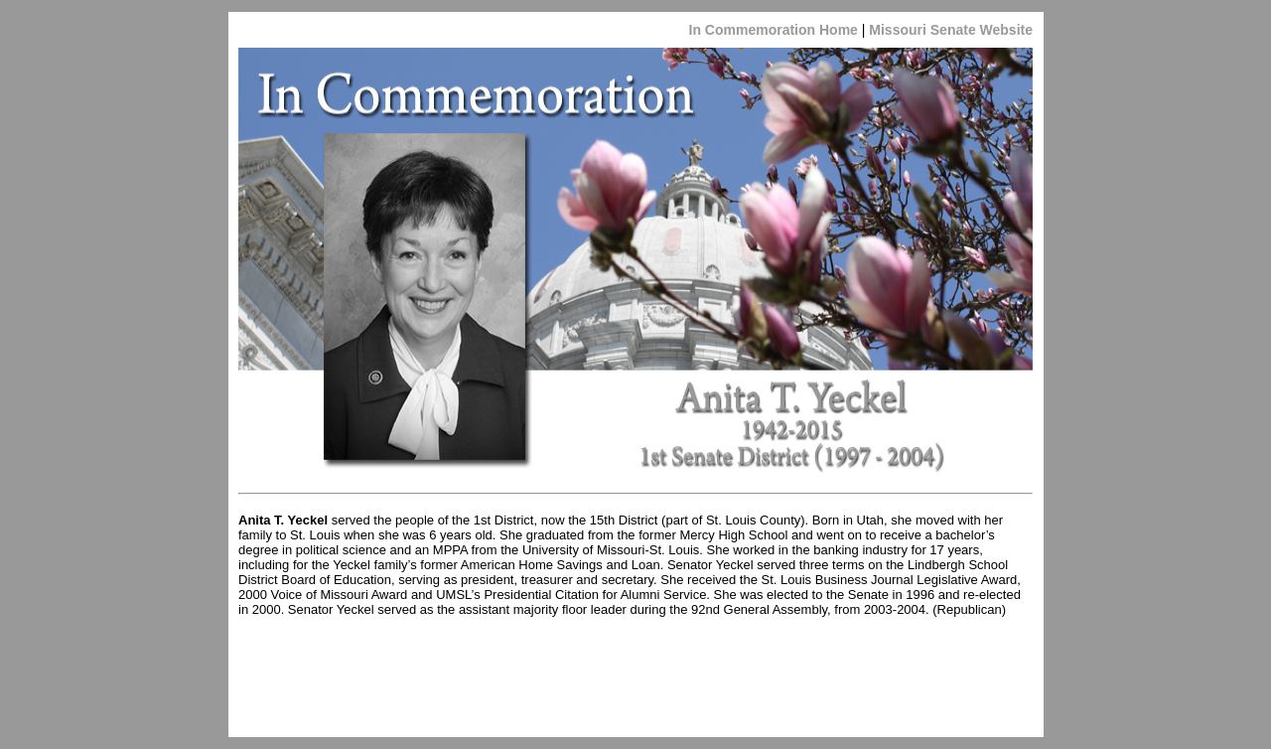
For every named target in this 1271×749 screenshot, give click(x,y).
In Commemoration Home (773, 30)
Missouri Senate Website (949, 30)
